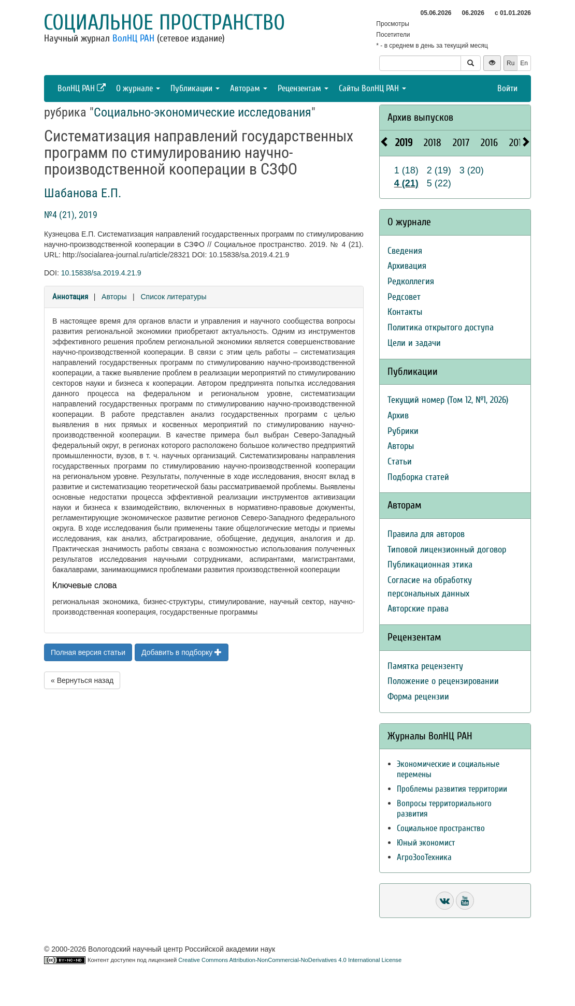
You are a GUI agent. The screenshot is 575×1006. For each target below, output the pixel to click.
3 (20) (471, 170)
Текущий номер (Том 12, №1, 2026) (447, 400)
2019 (403, 143)
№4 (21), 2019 (70, 214)
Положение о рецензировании (443, 681)
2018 (432, 143)
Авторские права (418, 608)
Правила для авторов (426, 534)
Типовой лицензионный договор (446, 549)
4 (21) (406, 183)
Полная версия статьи (88, 652)
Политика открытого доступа (440, 327)
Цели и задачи (414, 343)
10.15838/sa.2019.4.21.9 (101, 273)
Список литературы (173, 297)
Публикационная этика (429, 564)
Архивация (406, 265)
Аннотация (70, 296)
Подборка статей (418, 477)
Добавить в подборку (181, 652)
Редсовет (404, 296)
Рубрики (403, 431)
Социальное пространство (164, 22)
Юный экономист (426, 843)
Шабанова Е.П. (82, 193)
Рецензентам (303, 88)
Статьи (399, 461)
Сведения (404, 250)
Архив (398, 415)
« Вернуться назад (82, 680)
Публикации (195, 88)
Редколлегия (410, 281)
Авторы (114, 297)
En (524, 63)
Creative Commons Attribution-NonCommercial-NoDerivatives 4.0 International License (289, 960)
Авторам (248, 88)
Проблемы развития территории (452, 789)
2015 (517, 143)
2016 (489, 143)
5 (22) (439, 183)
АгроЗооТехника (424, 857)
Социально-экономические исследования (202, 112)
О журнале (138, 88)
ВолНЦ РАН (133, 38)
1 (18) (406, 170)
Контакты (404, 312)
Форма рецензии (418, 696)
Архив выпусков (420, 117)
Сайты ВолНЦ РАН (372, 88)
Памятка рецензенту (425, 666)
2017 (461, 143)
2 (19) (439, 170)
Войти (507, 88)
